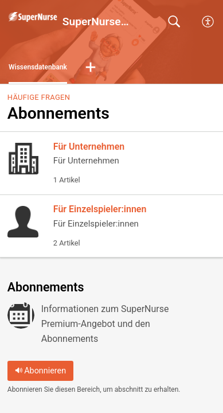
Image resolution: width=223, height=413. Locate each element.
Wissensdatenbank (38, 67)
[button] (90, 67)
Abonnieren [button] (40, 371)
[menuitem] (208, 21)
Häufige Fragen (38, 97)
